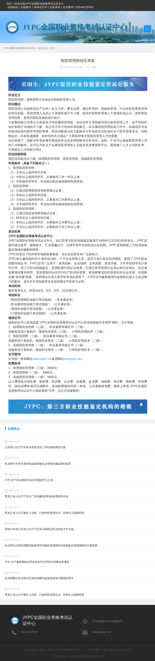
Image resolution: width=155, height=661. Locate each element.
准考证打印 (40, 7)
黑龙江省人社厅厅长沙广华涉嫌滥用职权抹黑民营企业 (36, 496)
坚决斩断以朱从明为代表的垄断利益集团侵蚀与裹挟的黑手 (39, 578)
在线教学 (26, 7)
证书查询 (68, 7)
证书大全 (43, 48)
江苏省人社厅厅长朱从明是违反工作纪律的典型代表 (35, 447)
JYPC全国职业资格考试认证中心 (20, 48)
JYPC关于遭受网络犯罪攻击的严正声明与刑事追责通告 (37, 562)
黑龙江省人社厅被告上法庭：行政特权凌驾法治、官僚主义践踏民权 (44, 512)
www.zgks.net (42, 358)
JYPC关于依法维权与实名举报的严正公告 (29, 480)
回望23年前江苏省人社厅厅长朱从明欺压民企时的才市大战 (39, 529)
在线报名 (13, 7)
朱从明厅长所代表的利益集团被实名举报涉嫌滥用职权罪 (38, 463)
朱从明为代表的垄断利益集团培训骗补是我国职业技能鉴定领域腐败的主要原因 (51, 545)
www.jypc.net (73, 358)
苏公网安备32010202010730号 (86, 656)
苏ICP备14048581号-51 (117, 649)
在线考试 (55, 7)
